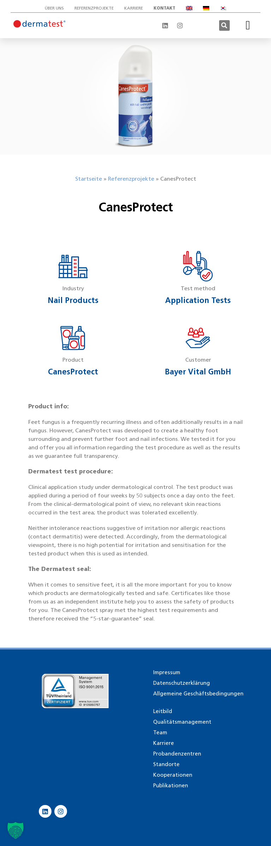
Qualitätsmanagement (182, 722)
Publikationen (170, 785)
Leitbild (162, 711)
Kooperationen (172, 775)
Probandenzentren (177, 754)
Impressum (166, 672)
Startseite (88, 178)
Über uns (54, 8)
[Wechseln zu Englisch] (189, 8)
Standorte (166, 764)
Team (160, 732)
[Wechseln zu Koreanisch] (223, 8)
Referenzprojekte (94, 8)
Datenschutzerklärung (181, 683)
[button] (224, 25)
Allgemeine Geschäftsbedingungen (198, 693)
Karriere (133, 8)
